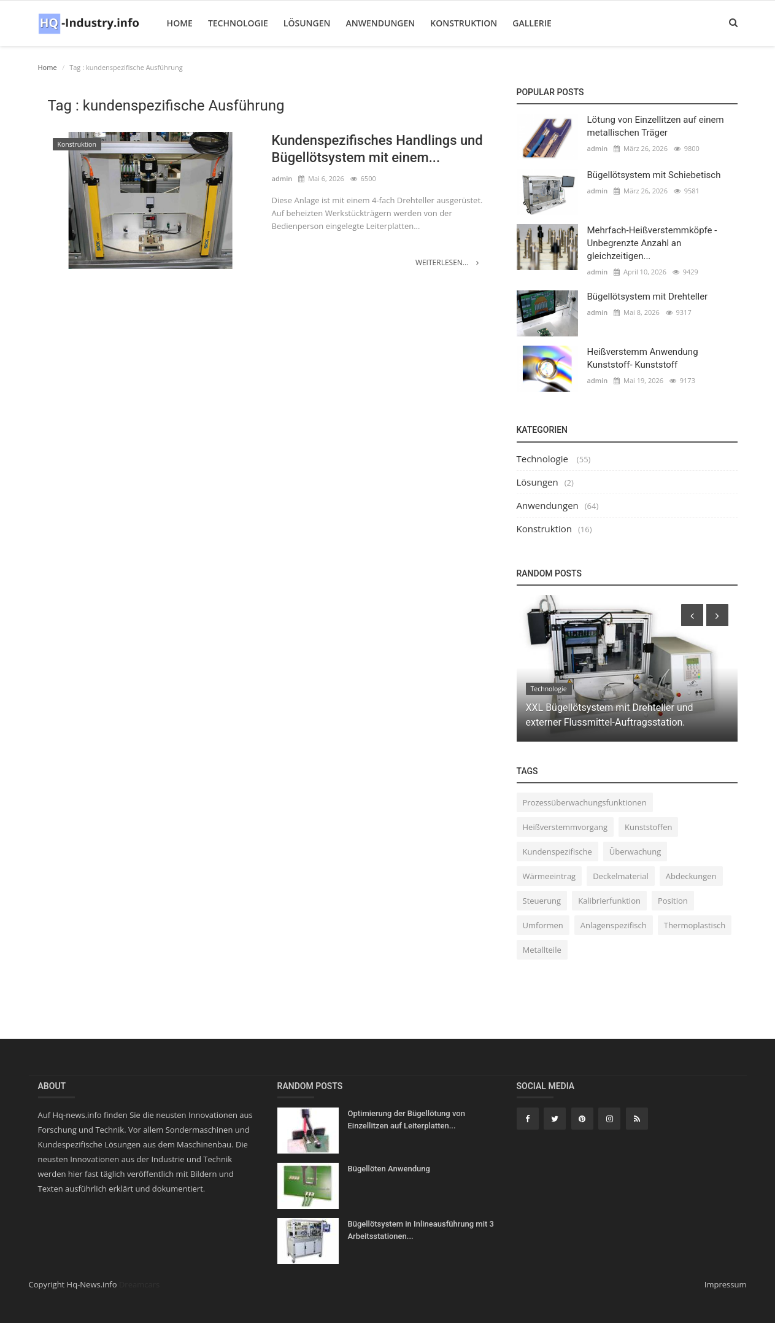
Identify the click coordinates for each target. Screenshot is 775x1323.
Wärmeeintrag (549, 876)
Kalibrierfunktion (609, 900)
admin (282, 178)
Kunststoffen (648, 826)
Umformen (543, 925)
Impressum (725, 1284)
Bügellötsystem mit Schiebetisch (654, 174)
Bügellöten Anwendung (389, 1168)
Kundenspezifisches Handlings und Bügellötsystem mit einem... (378, 149)
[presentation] (692, 615)
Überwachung (635, 851)
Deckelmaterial (621, 876)
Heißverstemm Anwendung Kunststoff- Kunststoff (642, 358)
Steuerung (542, 900)
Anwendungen (380, 23)
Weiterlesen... (447, 262)
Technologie (238, 23)
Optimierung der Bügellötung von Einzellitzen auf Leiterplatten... (406, 1119)
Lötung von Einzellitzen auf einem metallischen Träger (655, 126)
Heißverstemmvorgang (565, 826)
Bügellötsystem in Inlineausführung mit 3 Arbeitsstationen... (421, 1230)
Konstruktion (463, 23)
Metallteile (542, 949)
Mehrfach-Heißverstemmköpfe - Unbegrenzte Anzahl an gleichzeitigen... (652, 243)
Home (180, 23)
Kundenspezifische (557, 851)
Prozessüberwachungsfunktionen (585, 802)
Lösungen (307, 23)
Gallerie (531, 23)
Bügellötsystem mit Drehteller (647, 296)
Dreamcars (139, 1284)
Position (673, 900)
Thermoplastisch (695, 925)
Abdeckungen (691, 876)
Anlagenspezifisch (613, 925)
